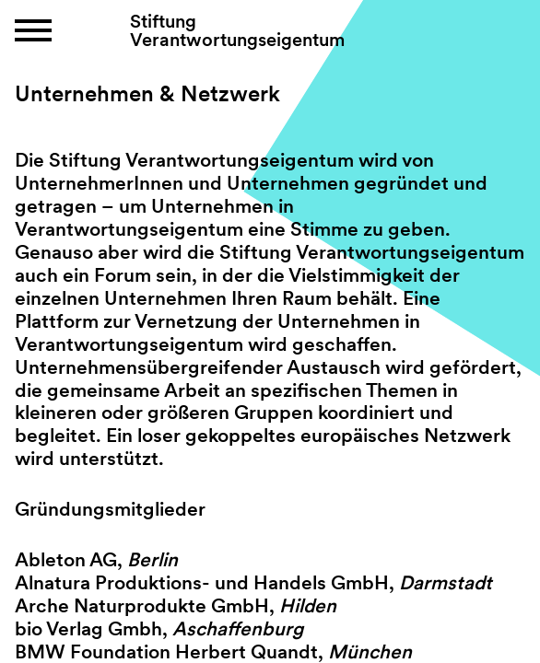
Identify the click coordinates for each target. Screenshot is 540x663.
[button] (33, 28)
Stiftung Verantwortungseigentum (237, 30)
